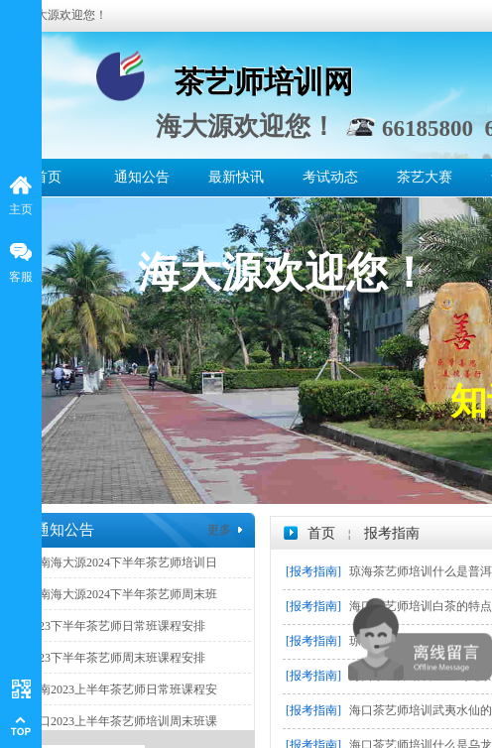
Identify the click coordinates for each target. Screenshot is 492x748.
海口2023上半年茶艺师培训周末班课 (122, 721)
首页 (48, 177)
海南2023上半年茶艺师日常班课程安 (122, 689)
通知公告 (142, 177)
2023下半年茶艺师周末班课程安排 (116, 658)
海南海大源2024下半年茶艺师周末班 (122, 594)
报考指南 (392, 533)
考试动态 (330, 177)
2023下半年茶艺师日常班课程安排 (116, 626)
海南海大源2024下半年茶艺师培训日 (122, 562)
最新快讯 (236, 177)
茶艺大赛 (424, 177)
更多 (219, 530)
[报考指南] (313, 571)
